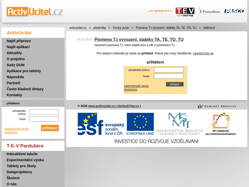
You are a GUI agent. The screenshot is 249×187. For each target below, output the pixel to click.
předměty (99, 28)
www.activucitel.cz (102, 106)
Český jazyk (121, 28)
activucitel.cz (78, 28)
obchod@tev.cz (128, 106)
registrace (11, 132)
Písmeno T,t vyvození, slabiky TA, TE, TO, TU (166, 28)
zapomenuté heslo (16, 129)
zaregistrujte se (203, 53)
